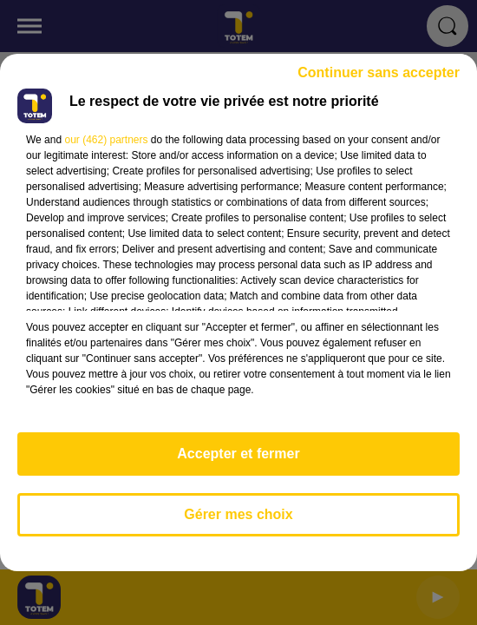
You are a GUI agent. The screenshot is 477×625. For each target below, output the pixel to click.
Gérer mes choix (238, 514)
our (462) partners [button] (105, 140)
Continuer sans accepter (378, 72)
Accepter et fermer (238, 453)
